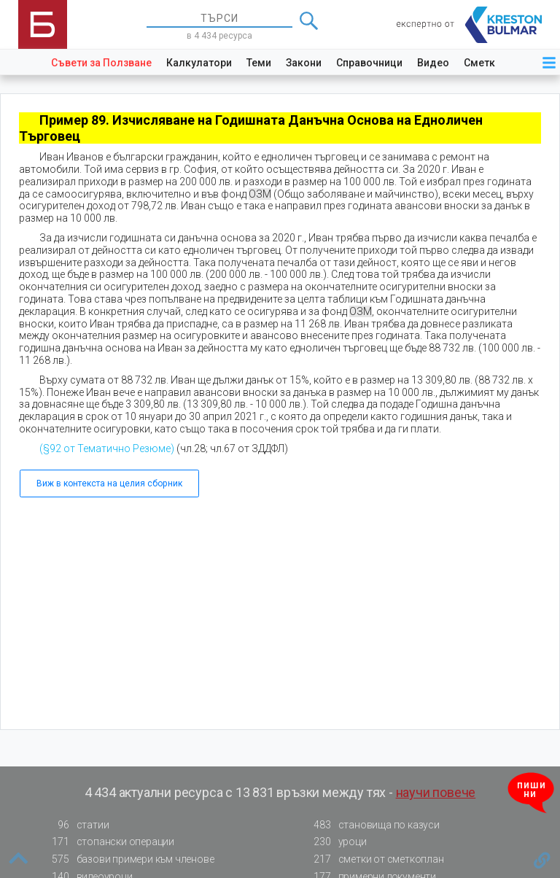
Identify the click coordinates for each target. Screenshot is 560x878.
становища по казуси (373, 825)
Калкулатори (199, 63)
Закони (304, 63)
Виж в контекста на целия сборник (109, 483)
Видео (433, 63)
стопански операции (109, 842)
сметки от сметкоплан (375, 859)
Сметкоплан (495, 63)
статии (76, 825)
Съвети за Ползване (101, 63)
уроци (336, 842)
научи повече (436, 792)
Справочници (369, 63)
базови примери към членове (129, 859)
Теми (258, 63)
